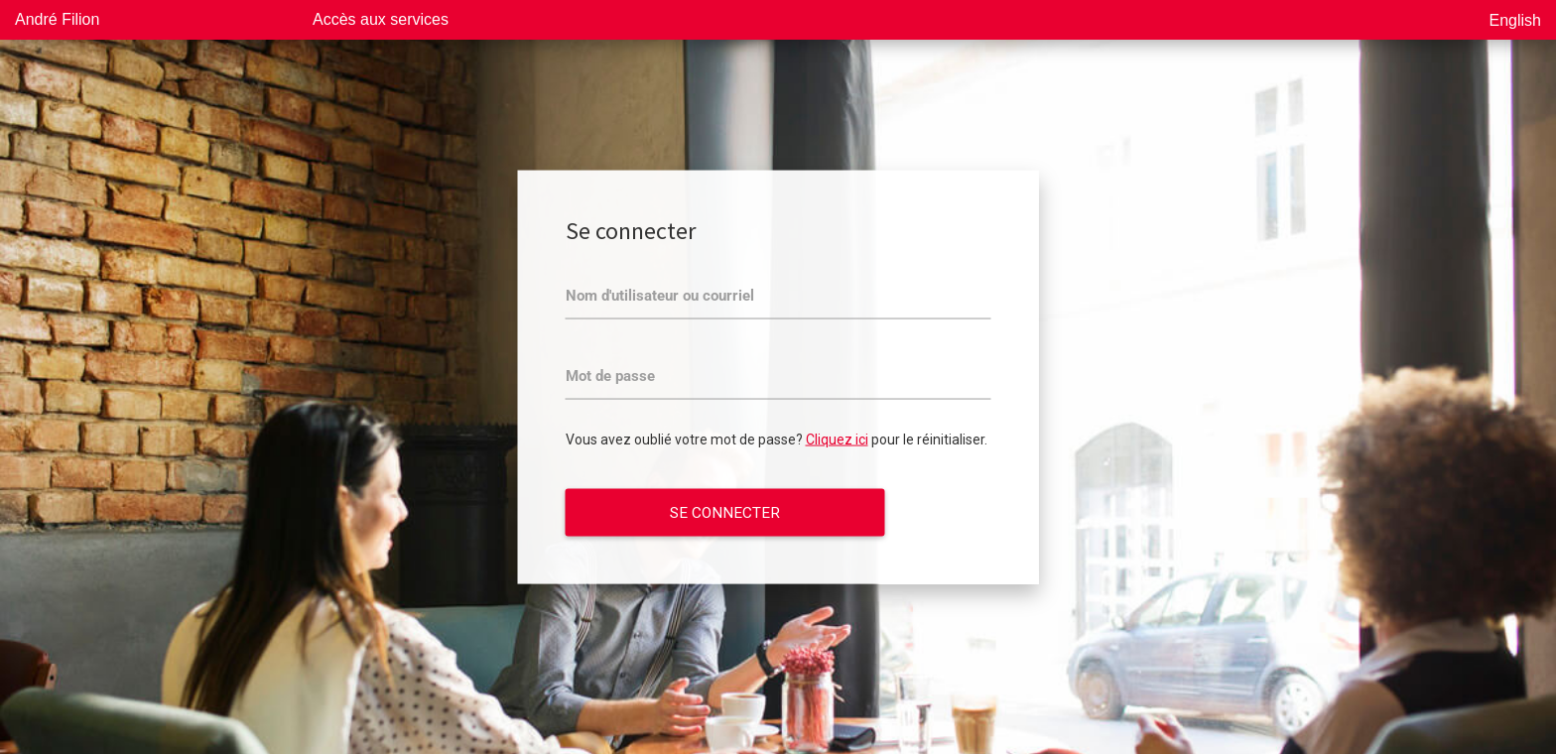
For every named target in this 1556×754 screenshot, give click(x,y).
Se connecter (725, 513)
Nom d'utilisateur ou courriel (660, 296)
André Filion (57, 19)
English (1515, 20)
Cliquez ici (837, 439)
